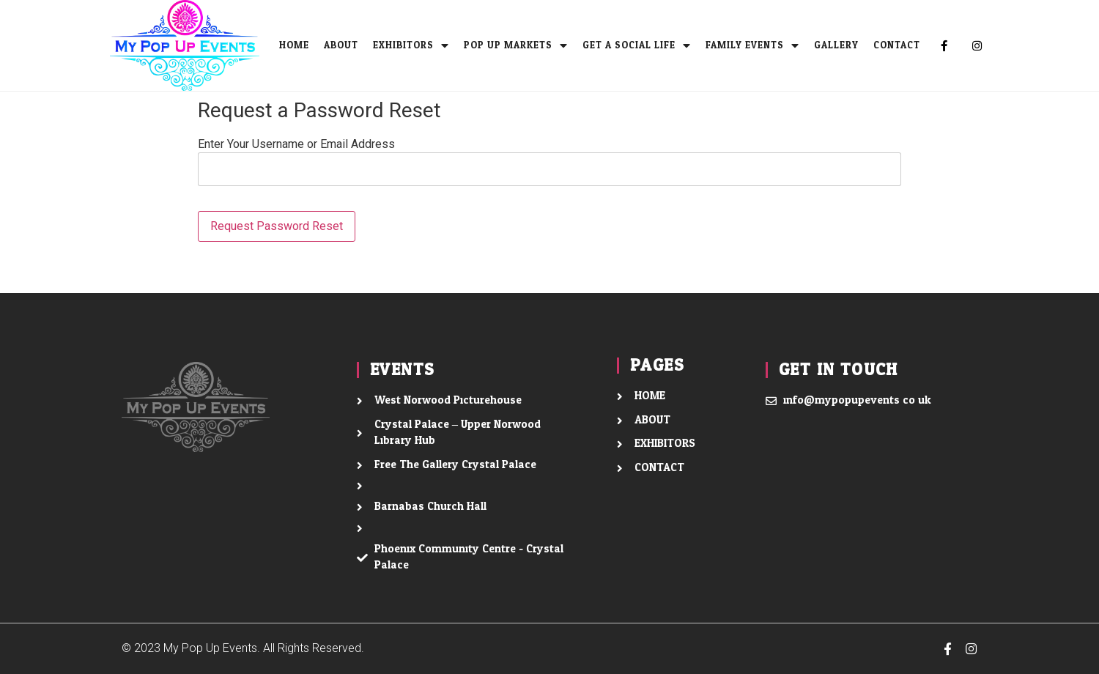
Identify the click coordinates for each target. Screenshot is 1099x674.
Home (294, 45)
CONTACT (896, 45)
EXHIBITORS (411, 45)
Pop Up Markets (516, 45)
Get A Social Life (636, 45)
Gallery (836, 45)
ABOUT (341, 45)
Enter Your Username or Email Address (296, 144)
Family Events (752, 45)
